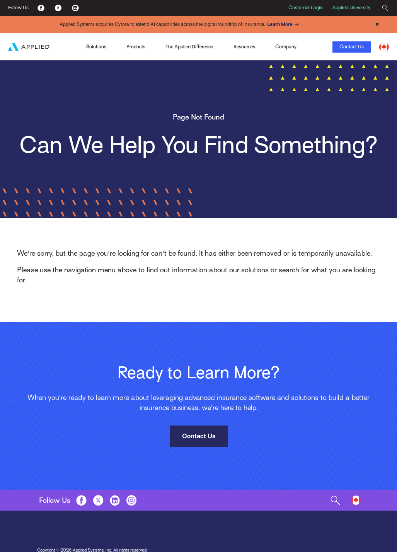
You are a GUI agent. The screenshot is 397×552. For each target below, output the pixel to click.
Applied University (351, 7)
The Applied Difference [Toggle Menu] (189, 47)
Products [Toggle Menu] (135, 47)
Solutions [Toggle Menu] (96, 47)
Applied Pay (60, 46)
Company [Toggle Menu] (285, 47)
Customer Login (305, 7)
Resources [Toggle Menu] (244, 47)
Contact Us (351, 47)
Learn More (284, 25)
